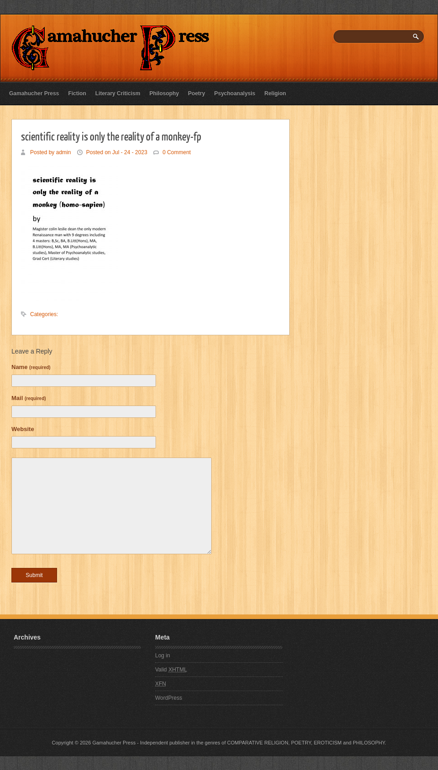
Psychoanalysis (234, 93)
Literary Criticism (118, 93)
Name (31, 367)
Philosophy (164, 93)
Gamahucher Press (34, 93)
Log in (162, 655)
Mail (28, 398)
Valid (171, 669)
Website (22, 429)
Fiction (77, 93)
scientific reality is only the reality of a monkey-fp (111, 136)
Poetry (196, 93)
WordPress (168, 698)
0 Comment (176, 152)
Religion (275, 93)
